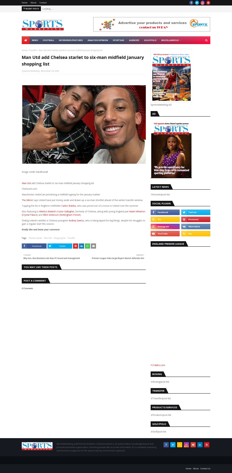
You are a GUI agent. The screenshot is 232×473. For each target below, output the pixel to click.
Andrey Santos (76, 220)
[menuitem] (25, 40)
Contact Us (205, 468)
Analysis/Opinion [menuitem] (98, 40)
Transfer (33, 50)
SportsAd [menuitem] (118, 40)
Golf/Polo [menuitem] (150, 40)
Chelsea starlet (35, 238)
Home (24, 2)
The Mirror (27, 200)
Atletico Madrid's (48, 211)
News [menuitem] (35, 40)
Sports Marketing (31, 71)
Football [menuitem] (48, 40)
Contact (43, 2)
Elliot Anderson (51, 214)
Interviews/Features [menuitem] (71, 40)
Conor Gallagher (65, 211)
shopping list (59, 238)
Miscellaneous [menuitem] (170, 40)
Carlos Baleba (68, 205)
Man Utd (26, 183)
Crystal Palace (29, 214)
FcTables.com (158, 365)
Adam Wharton (137, 211)
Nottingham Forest (70, 214)
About (33, 2)
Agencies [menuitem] (134, 40)
